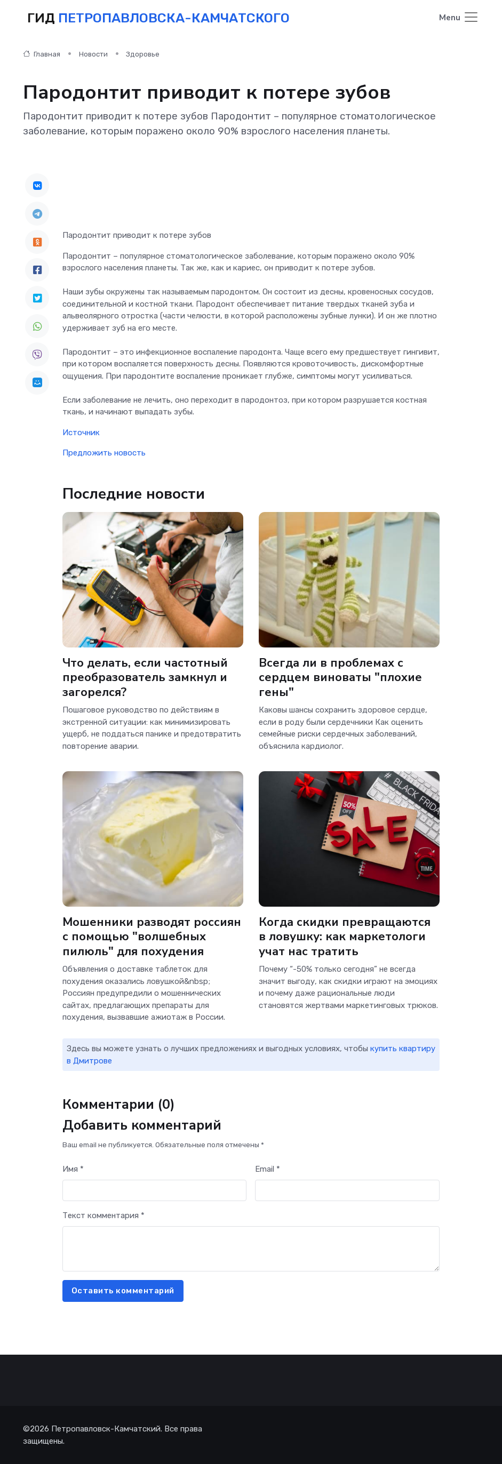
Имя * (73, 1169)
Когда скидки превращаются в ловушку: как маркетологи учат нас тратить (345, 936)
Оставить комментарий (122, 1290)
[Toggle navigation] (459, 18)
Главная (41, 54)
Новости (93, 54)
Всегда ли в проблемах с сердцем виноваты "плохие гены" (340, 677)
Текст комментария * (103, 1215)
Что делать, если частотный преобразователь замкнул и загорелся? (145, 677)
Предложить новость (104, 453)
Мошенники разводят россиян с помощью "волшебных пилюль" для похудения (151, 936)
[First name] (154, 1191)
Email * (267, 1169)
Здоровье (143, 54)
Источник (81, 432)
